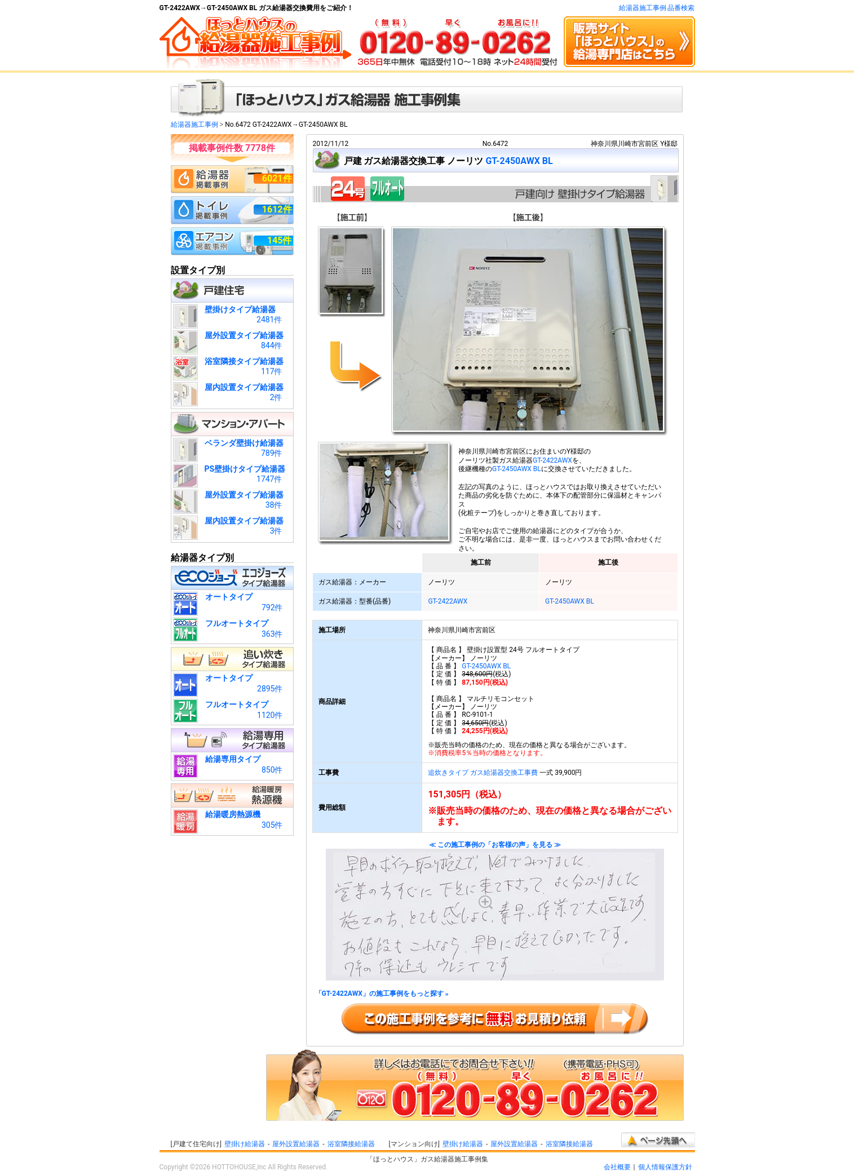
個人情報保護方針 (665, 1167)
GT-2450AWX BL (518, 161)
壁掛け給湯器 (244, 1144)
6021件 (277, 178)
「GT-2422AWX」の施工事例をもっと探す (382, 993)
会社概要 (617, 1167)
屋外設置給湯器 (296, 1144)
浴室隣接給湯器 (351, 1144)
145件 (279, 240)
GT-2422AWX (552, 460)
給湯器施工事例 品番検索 (657, 8)
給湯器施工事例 (194, 124)
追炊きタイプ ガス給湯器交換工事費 (483, 773)
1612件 (277, 209)
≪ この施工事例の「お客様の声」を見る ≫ (495, 911)
